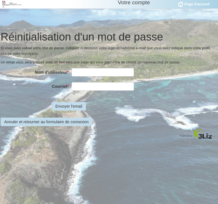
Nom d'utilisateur (52, 76)
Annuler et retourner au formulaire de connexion (46, 126)
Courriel (60, 90)
